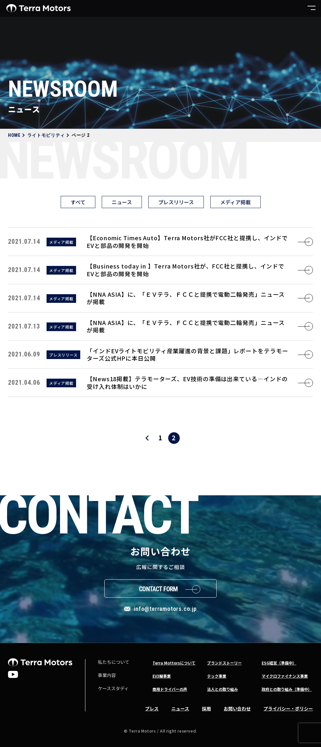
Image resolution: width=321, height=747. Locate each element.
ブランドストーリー (224, 662)
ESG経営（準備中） (279, 662)
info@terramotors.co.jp (165, 608)
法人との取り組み (222, 689)
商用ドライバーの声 (169, 689)
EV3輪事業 (161, 676)
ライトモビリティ (46, 135)
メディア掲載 (235, 202)
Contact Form (158, 589)
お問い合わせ (237, 708)
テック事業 (216, 676)
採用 (206, 708)
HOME (14, 135)
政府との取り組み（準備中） (287, 689)
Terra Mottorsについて (173, 662)
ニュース (122, 202)
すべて (78, 202)
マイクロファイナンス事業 (285, 676)
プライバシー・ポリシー (288, 708)
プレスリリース (176, 202)
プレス (152, 708)
